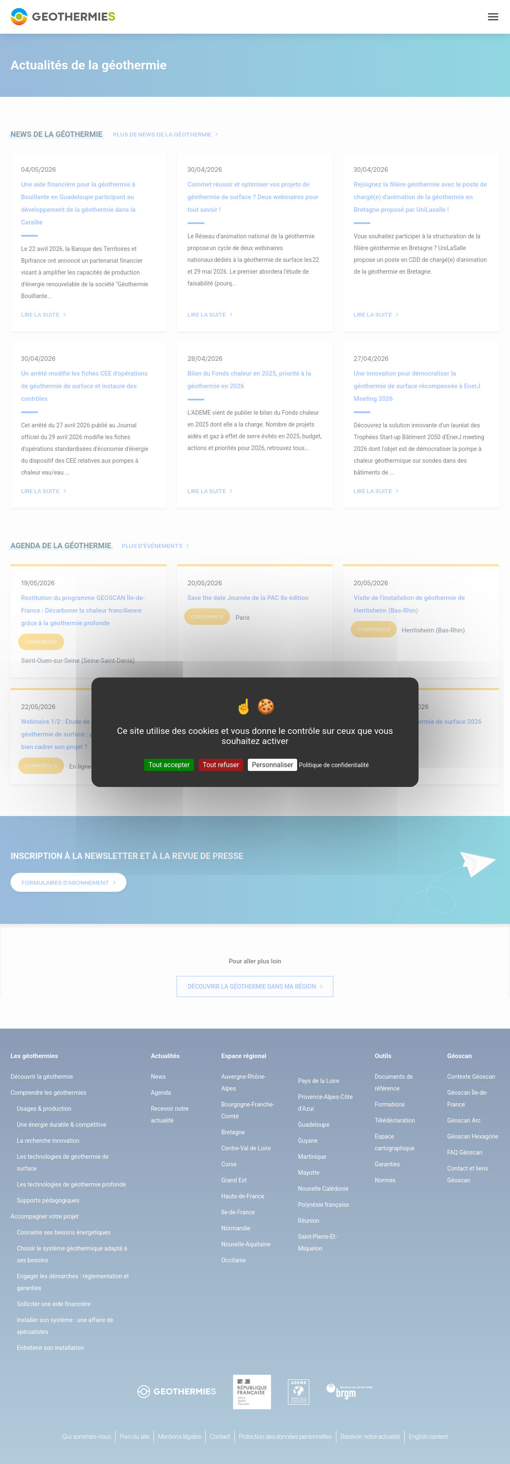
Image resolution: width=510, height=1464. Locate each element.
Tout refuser (221, 764)
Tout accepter (169, 764)
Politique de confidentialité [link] (334, 764)
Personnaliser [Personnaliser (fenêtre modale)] (272, 764)
